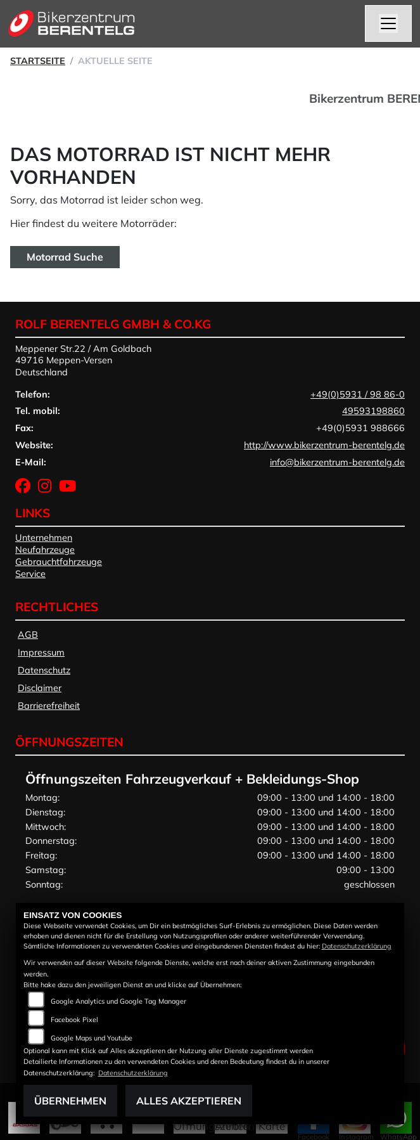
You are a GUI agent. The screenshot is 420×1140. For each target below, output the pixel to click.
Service (30, 574)
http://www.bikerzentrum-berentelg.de (324, 445)
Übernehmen (70, 1100)
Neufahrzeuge (45, 549)
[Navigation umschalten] (388, 23)
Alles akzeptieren (188, 1100)
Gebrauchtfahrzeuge (58, 561)
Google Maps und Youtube (91, 1037)
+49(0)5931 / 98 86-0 (357, 394)
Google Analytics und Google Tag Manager (118, 1001)
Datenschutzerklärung (356, 946)
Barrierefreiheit (49, 705)
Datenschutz (44, 670)
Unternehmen (43, 537)
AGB (28, 634)
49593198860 (373, 411)
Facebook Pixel (74, 1019)
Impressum (41, 652)
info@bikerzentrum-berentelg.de (337, 462)
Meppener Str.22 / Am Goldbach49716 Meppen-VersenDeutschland (83, 360)
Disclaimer (39, 688)
